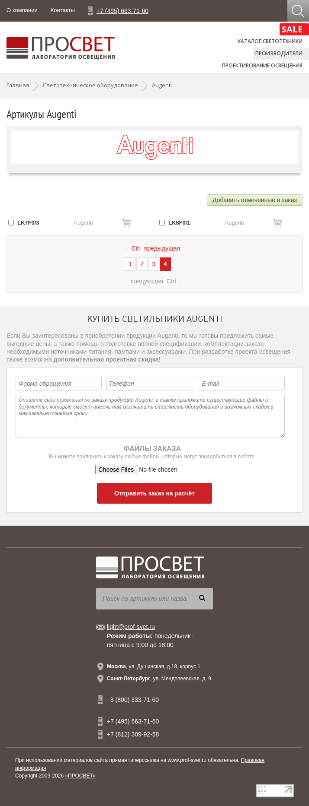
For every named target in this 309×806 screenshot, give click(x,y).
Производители (279, 53)
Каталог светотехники (270, 41)
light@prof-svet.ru (131, 626)
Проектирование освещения (262, 65)
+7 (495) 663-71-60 (122, 10)
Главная (17, 85)
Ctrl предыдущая (152, 248)
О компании (22, 10)
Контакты (63, 10)
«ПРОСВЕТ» (80, 776)
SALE (292, 29)
